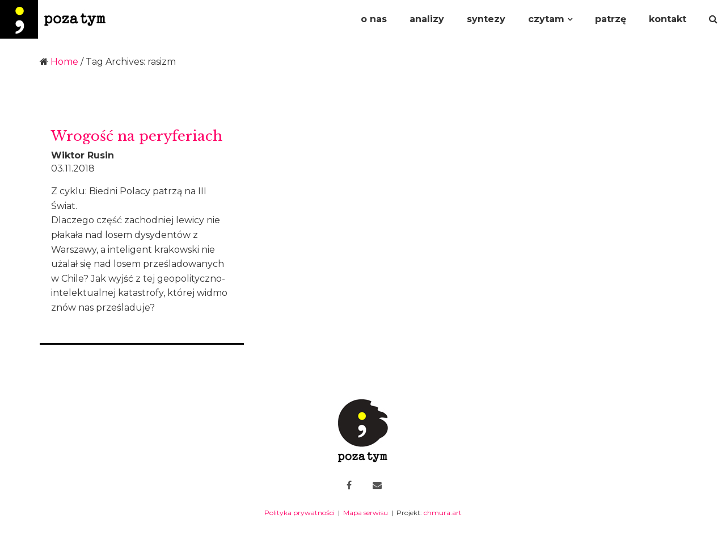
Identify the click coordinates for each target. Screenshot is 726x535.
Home (64, 61)
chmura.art (443, 512)
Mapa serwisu (365, 512)
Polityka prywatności (299, 512)
